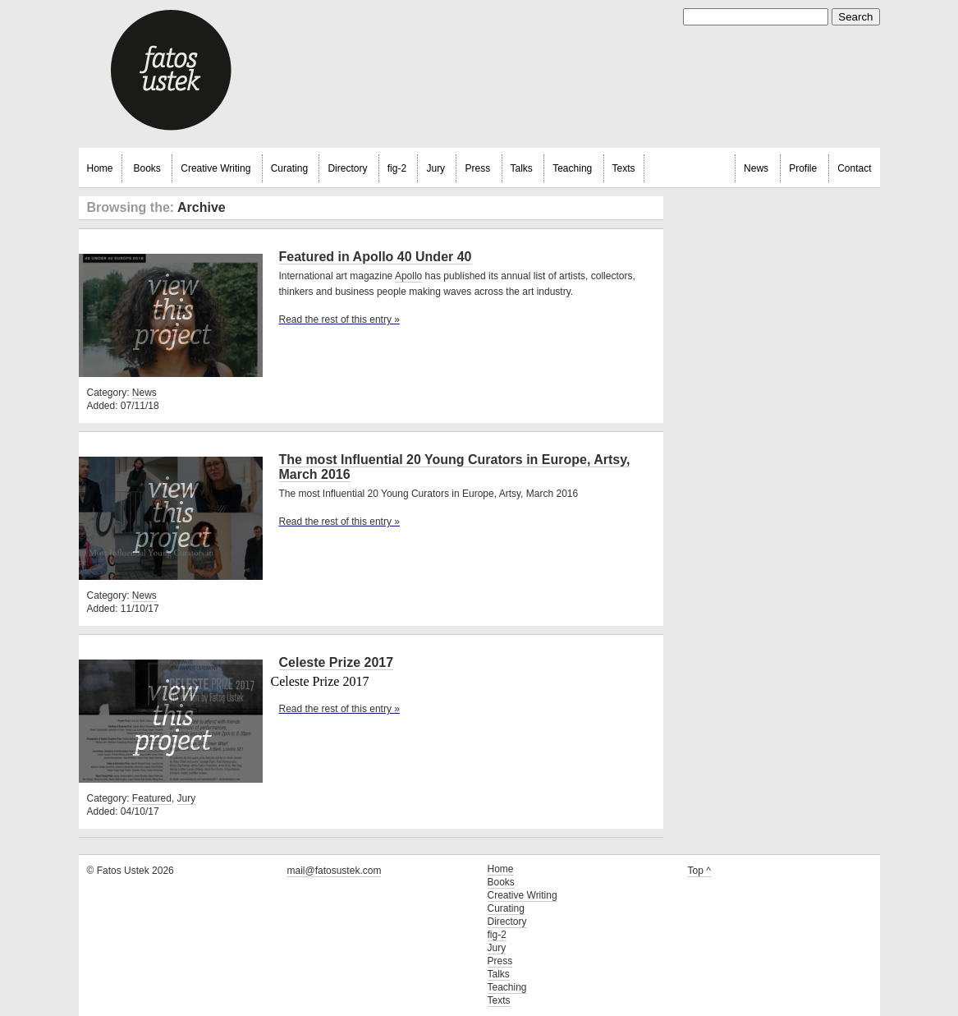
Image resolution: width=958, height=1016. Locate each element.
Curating (289, 168)
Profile (803, 168)
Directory (347, 168)
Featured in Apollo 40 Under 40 (375, 257)
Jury (435, 168)
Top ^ (699, 870)
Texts (623, 168)
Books (147, 168)
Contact (854, 168)
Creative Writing (215, 168)
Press (477, 168)
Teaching (572, 168)
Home (100, 168)
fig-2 (396, 168)
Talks (522, 168)
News (756, 168)
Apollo (408, 276)
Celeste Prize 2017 (336, 662)
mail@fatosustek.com (334, 870)
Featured (152, 798)
